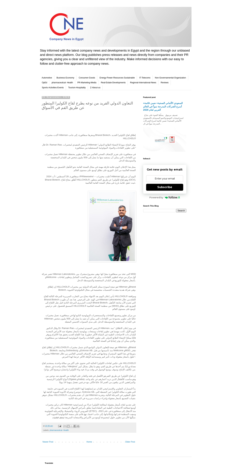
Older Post (130, 442)
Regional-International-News (143, 82)
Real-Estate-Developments (113, 82)
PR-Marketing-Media (86, 82)
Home (89, 442)
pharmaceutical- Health (62, 82)
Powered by (164, 197)
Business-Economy (65, 78)
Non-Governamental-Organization (170, 78)
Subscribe (164, 187)
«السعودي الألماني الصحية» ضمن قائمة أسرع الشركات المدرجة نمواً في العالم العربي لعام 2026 (163, 106)
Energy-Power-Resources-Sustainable (117, 78)
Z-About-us (95, 87)
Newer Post (48, 442)
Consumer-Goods (87, 78)
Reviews (164, 82)
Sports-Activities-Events (53, 87)
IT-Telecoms (144, 78)
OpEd (44, 82)
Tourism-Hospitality (77, 87)
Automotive (47, 78)
